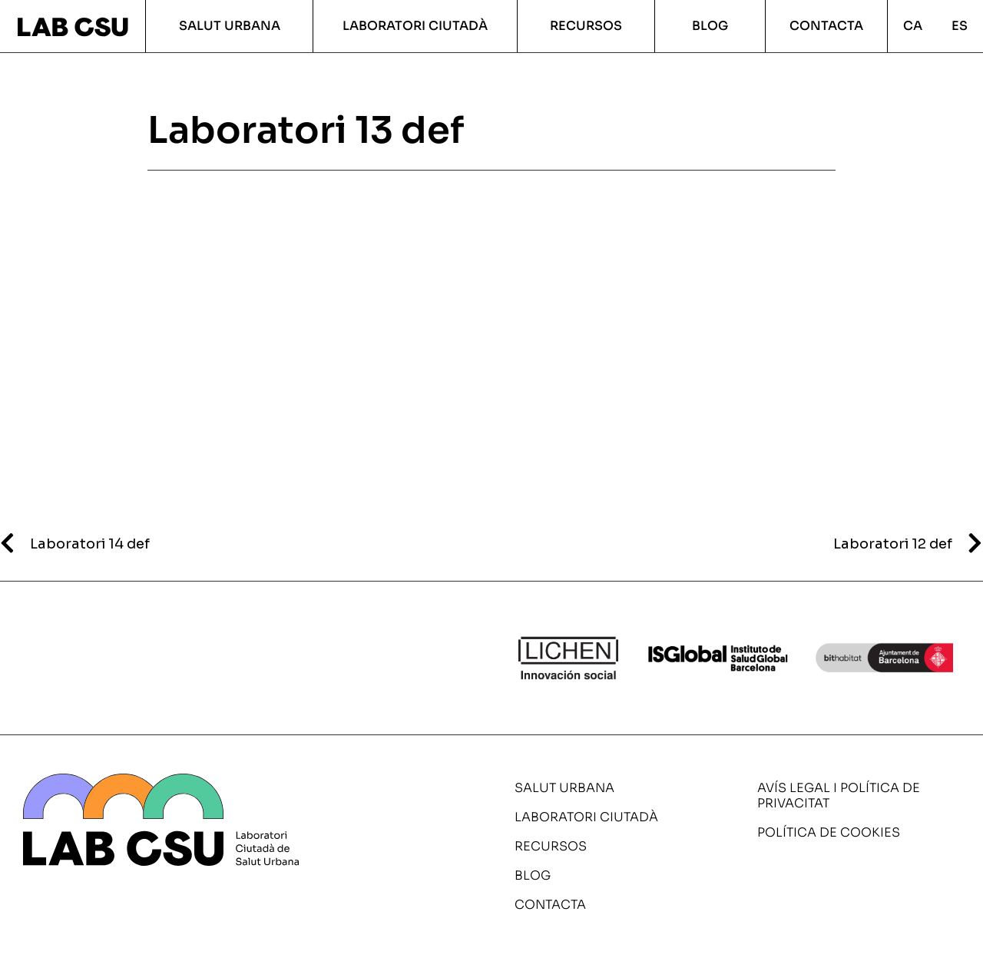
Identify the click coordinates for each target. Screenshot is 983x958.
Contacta (826, 26)
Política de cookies (828, 832)
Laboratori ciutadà (415, 26)
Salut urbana (229, 26)
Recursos (586, 26)
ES (960, 26)
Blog (710, 26)
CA (912, 26)
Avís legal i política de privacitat (838, 795)
